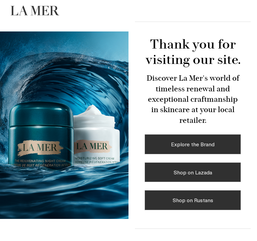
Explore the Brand (193, 144)
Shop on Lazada (193, 172)
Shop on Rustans (193, 200)
